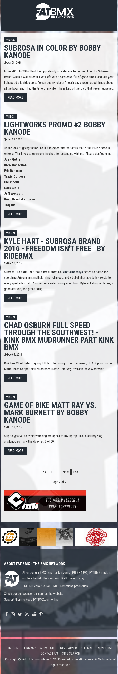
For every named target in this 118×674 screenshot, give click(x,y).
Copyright (48, 648)
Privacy (30, 648)
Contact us (49, 653)
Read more (15, 97)
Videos (10, 40)
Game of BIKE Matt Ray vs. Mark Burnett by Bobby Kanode (50, 412)
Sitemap (87, 648)
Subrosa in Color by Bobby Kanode (52, 51)
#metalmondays (72, 272)
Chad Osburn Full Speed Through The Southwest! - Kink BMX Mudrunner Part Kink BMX (59, 336)
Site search (71, 653)
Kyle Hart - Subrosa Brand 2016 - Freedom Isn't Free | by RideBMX (54, 248)
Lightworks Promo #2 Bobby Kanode (54, 128)
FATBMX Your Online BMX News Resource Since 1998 (59, 10)
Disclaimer (68, 648)
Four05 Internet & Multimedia (93, 659)
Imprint (14, 648)
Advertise (104, 648)
